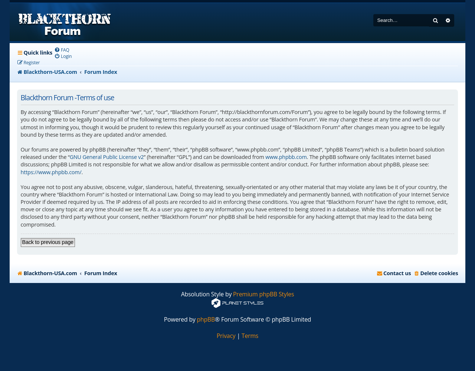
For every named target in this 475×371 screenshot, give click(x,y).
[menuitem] (61, 50)
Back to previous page (47, 242)
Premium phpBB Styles (263, 294)
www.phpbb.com (286, 156)
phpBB (206, 319)
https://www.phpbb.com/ (51, 172)
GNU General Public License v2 (107, 156)
